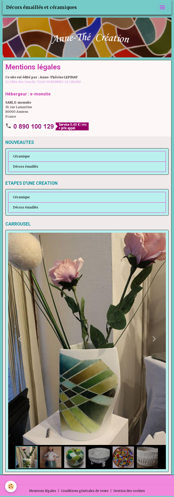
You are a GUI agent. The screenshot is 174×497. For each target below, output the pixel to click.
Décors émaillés (25, 166)
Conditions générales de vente (85, 491)
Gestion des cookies (129, 491)
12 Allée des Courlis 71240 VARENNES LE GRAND (43, 82)
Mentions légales (42, 491)
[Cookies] (11, 486)
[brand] (41, 7)
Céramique (21, 156)
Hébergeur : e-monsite (28, 93)
